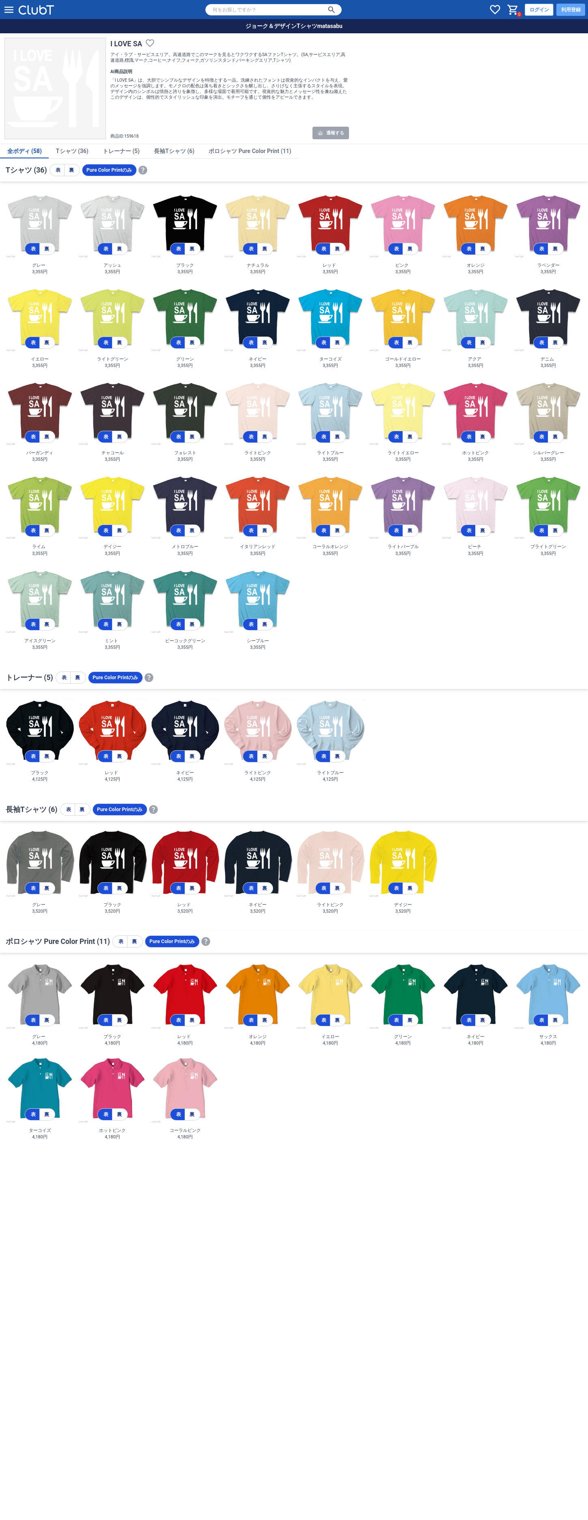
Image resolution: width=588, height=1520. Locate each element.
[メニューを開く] (9, 10)
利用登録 (571, 10)
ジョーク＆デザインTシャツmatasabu (294, 26)
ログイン (539, 10)
